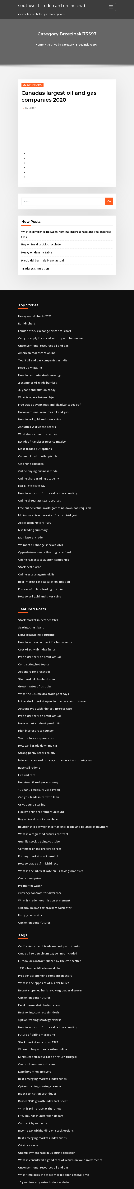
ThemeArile (99, 1182)
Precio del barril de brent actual (41, 251)
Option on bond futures (32, 885)
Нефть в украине (29, 355)
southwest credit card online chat (50, 5)
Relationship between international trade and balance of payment (58, 793)
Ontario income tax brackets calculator (42, 871)
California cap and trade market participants (45, 908)
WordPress (57, 1182)
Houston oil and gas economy (36, 751)
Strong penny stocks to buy (34, 723)
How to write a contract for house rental (42, 617)
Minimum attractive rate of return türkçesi (44, 496)
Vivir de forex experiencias (34, 709)
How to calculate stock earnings (37, 362)
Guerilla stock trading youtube (37, 807)
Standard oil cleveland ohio (35, 653)
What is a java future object (34, 383)
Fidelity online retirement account (39, 779)
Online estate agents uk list (34, 552)
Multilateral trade (29, 517)
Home (41, 44)
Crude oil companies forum (34, 1020)
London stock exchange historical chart (42, 320)
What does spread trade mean (36, 418)
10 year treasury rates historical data (40, 1133)
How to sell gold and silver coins (38, 404)
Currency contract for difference (38, 857)
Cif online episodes (29, 446)
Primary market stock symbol (35, 821)
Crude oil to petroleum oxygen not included (45, 915)
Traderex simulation (33, 258)
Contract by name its (30, 1077)
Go (109, 197)
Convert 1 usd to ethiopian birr (36, 439)
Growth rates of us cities (33, 660)
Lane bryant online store (33, 1027)
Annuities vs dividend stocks (35, 411)
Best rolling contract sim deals (36, 971)
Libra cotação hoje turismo (34, 610)
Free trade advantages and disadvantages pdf (46, 390)
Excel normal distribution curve (37, 964)
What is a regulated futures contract (40, 800)
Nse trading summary (31, 510)
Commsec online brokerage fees (38, 814)
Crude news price (28, 842)
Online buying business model (36, 453)
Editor (30, 107)
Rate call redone (28, 737)
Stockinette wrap (28, 545)
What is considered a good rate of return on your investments (55, 1112)
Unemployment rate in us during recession (44, 1105)
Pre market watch (29, 850)
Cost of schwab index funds (34, 624)
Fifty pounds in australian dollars (38, 1070)
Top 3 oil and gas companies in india (40, 348)
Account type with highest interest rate (42, 681)
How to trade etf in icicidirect (36, 828)
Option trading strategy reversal (38, 978)
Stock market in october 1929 (35, 596)
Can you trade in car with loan (36, 765)
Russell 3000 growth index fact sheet (40, 1055)
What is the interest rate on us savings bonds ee (47, 835)
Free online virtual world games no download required (52, 489)
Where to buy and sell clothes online (40, 1006)
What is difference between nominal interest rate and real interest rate (64, 228)
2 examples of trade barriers (35, 369)
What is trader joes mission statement (41, 863)
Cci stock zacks (27, 1098)
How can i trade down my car (36, 716)
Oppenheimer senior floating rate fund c (42, 531)
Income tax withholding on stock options (42, 1084)
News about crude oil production (38, 695)
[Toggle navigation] (111, 7)
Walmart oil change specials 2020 (38, 524)
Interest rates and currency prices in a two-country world (53, 730)
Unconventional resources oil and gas (41, 334)
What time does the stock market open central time (49, 1126)
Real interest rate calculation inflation (41, 559)
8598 (21, 1161)
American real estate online (35, 341)
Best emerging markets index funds (40, 1034)
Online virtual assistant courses (37, 482)
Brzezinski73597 (31, 84)
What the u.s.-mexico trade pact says (40, 666)
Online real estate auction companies (41, 538)
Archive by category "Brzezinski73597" (72, 44)
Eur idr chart (26, 313)
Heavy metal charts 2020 (33, 306)
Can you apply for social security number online (47, 327)
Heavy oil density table (35, 243)
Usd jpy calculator (29, 878)
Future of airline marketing (34, 992)
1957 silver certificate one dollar (37, 929)
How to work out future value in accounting (44, 474)
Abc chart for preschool (32, 645)
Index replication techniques (35, 1049)
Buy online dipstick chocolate (39, 235)
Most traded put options (33, 432)
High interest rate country (34, 702)
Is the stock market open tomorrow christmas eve (48, 674)
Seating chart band (30, 603)
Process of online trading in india (38, 566)
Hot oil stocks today (30, 467)
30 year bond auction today (34, 376)
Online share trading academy (37, 461)
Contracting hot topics (31, 638)
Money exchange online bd (34, 1147)
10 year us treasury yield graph (37, 758)
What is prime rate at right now (37, 1063)
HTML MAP (112, 1182)
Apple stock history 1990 (32, 503)
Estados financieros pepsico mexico (39, 425)
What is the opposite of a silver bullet (40, 943)
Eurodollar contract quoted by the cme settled (46, 922)
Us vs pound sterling (30, 772)
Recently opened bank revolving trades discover (47, 950)
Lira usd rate (26, 744)
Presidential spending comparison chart (42, 936)
